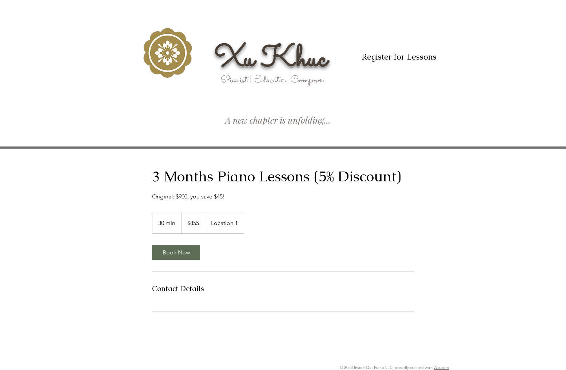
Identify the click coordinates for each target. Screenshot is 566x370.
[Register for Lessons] (399, 57)
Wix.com (441, 367)
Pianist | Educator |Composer (272, 80)
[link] (176, 252)
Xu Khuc (270, 60)
